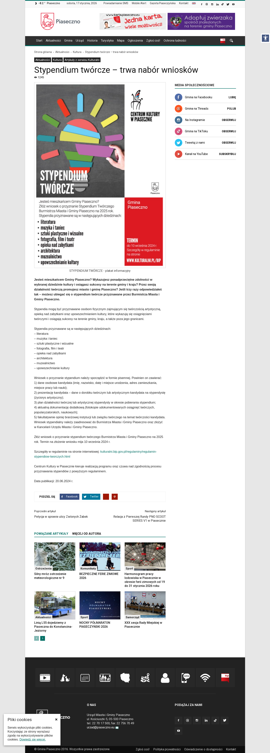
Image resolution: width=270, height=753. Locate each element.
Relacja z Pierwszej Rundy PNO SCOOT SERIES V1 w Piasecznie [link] (139, 518)
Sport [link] (129, 568)
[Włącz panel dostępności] (265, 38)
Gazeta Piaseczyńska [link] (163, 3)
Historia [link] (92, 40)
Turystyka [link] (107, 40)
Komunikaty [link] (88, 568)
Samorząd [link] (132, 617)
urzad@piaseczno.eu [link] (103, 727)
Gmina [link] (68, 40)
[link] (202, 4)
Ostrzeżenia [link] (43, 568)
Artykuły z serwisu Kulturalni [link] (82, 60)
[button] (56, 719)
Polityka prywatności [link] (167, 749)
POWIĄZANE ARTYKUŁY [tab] (51, 533)
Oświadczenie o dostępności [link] (203, 749)
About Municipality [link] (194, 3)
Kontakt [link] (183, 3)
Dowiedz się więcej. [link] (32, 739)
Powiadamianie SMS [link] (116, 3)
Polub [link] (231, 108)
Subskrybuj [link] (227, 154)
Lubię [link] (232, 97)
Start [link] (39, 40)
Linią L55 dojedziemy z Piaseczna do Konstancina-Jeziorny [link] (53, 626)
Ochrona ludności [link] (175, 40)
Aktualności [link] (53, 40)
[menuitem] (117, 3)
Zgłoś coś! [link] (153, 40)
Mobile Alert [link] (139, 3)
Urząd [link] (80, 40)
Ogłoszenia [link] (135, 40)
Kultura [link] (57, 60)
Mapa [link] (120, 40)
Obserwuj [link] (229, 120)
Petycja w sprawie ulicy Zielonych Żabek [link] (61, 516)
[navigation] (130, 40)
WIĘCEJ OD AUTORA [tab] (86, 533)
